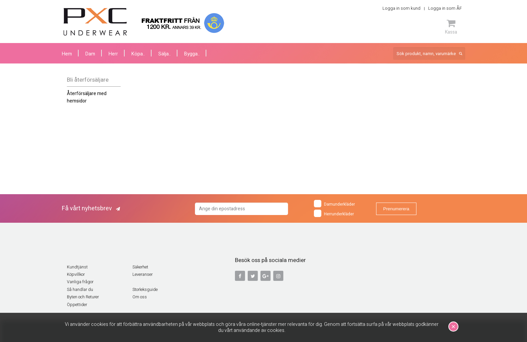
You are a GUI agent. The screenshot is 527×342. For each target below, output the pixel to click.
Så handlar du (80, 290)
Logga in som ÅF (445, 8)
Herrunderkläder (334, 213)
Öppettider (77, 305)
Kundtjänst (77, 267)
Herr (113, 53)
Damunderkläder (334, 203)
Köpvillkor (76, 274)
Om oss (139, 297)
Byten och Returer (83, 297)
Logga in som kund (401, 8)
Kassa (451, 26)
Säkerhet (140, 267)
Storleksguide (145, 290)
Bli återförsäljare (88, 80)
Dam (90, 53)
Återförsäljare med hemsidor (87, 97)
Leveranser (142, 274)
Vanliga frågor (80, 282)
